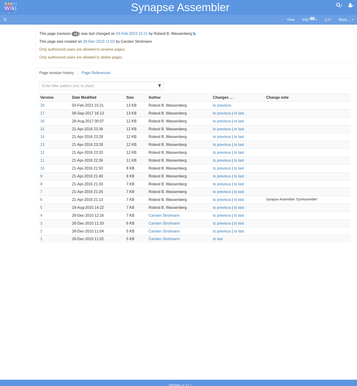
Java (17, 145)
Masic (18, 162)
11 (87, 160)
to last (259, 113)
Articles (9, 30)
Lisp (16, 151)
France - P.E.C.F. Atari (31, 297)
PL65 (17, 177)
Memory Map (14, 61)
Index (8, 101)
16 (87, 121)
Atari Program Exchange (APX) (29, 255)
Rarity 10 (10, 342)
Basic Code (22, 228)
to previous (242, 105)
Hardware (11, 38)
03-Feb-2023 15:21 (176, 34)
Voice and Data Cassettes (24, 247)
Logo (17, 156)
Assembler (21, 119)
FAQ (7, 93)
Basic (17, 124)
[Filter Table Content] (136, 86)
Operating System (28, 212)
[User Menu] (351, 5)
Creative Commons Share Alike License (36, 364)
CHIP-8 (19, 199)
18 (87, 105)
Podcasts (11, 284)
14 (87, 137)
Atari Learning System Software (29, 263)
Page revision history (101, 73)
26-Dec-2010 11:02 (143, 41)
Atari (9, 6)
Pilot (16, 172)
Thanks (9, 337)
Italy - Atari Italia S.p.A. (31, 313)
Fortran (19, 140)
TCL (16, 188)
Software (10, 46)
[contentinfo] (310, 20)
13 (87, 145)
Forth (17, 135)
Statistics (10, 348)
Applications (13, 54)
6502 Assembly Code (30, 222)
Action (18, 114)
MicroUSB (11, 77)
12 (87, 152)
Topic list (10, 69)
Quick (17, 183)
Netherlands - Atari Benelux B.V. (39, 319)
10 (87, 168)
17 (87, 113)
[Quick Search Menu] (339, 5)
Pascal (18, 167)
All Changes (13, 85)
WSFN (18, 193)
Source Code (23, 217)
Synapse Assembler (180, 7)
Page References (140, 73)
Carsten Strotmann (193, 215)
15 (87, 129)
